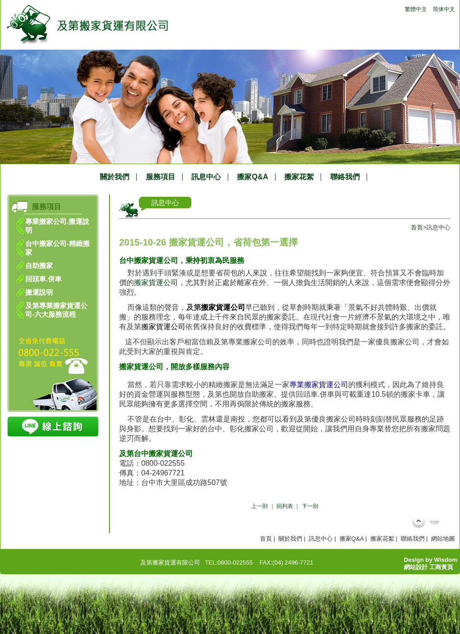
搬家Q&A (252, 177)
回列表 (284, 506)
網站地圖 (443, 538)
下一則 (310, 506)
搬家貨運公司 (156, 282)
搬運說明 (39, 292)
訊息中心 (206, 177)
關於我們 (114, 177)
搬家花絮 (299, 177)
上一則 (259, 506)
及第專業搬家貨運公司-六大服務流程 (56, 310)
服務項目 (160, 177)
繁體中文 (416, 9)
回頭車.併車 (43, 279)
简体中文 (444, 9)
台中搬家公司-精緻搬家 (57, 248)
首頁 (417, 227)
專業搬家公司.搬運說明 (57, 225)
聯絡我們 (345, 177)
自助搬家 (39, 265)
